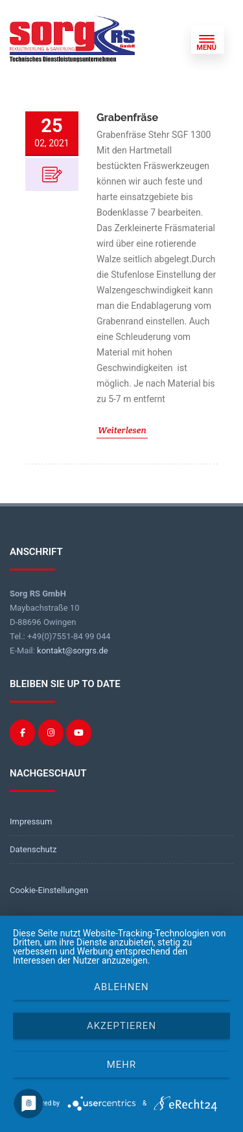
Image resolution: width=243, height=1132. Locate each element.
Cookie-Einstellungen (49, 890)
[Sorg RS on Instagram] (51, 732)
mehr (122, 1064)
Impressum (31, 821)
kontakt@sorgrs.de (72, 650)
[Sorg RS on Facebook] (22, 732)
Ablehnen (121, 987)
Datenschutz (33, 849)
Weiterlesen (122, 430)
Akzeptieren (121, 1026)
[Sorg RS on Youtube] (78, 732)
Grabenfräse (127, 117)
